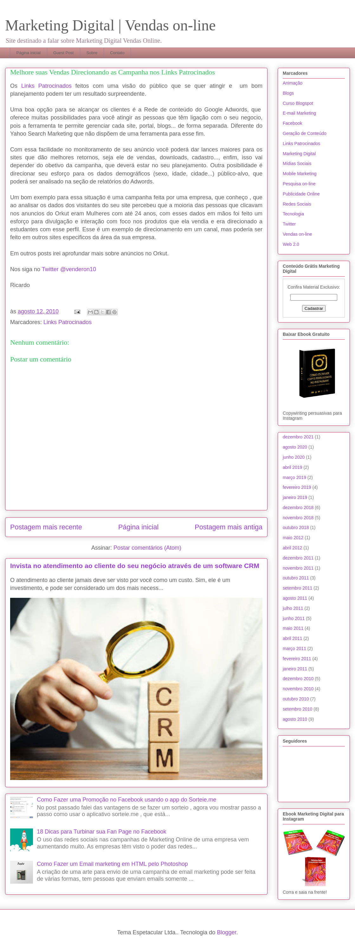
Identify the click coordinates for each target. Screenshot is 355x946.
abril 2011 (292, 638)
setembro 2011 (297, 588)
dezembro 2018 (298, 507)
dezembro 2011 (298, 557)
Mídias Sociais (297, 163)
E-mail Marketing (299, 113)
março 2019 (294, 477)
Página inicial (28, 52)
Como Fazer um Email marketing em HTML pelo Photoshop (112, 864)
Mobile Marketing (300, 173)
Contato (117, 52)
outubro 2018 (296, 527)
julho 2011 (293, 608)
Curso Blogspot (298, 103)
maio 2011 (293, 628)
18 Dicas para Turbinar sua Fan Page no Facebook (101, 831)
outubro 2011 (296, 577)
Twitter (289, 224)
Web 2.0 (291, 244)
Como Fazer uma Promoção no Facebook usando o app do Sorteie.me (126, 799)
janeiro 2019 (295, 497)
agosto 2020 (295, 447)
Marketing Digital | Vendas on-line (110, 25)
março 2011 (294, 648)
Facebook (292, 123)
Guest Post (63, 52)
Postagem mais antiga (228, 527)
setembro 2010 (297, 709)
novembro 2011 (298, 568)
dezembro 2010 (298, 678)
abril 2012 (292, 547)
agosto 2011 (295, 598)
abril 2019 (292, 467)
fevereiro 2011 (297, 658)
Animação (292, 83)
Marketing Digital (299, 153)
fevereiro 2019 (297, 487)
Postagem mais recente (46, 527)
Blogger (226, 932)
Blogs (288, 93)
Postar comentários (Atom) (147, 548)
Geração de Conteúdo (304, 133)
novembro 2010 (298, 688)
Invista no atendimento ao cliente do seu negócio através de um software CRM (134, 565)
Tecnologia (293, 213)
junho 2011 (294, 618)
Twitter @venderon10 (69, 269)
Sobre (91, 52)
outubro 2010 (296, 698)
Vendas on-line (297, 234)
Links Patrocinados (46, 86)
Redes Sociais (297, 204)
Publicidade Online (301, 193)
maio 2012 (293, 537)
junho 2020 (294, 457)
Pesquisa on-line (299, 183)
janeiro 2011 (295, 668)
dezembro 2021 (298, 436)
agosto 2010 (295, 719)
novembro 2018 (298, 517)
